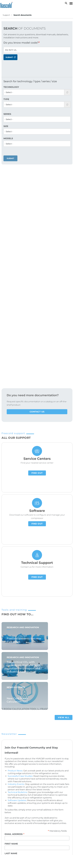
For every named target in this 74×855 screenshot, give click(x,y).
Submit (10, 57)
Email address (14, 628)
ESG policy (33, 821)
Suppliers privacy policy (16, 821)
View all (63, 512)
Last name (11, 648)
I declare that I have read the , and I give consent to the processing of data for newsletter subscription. (36, 675)
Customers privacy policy (47, 815)
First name (11, 638)
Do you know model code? (20, 42)
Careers (9, 755)
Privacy (9, 660)
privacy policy (46, 672)
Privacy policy (27, 815)
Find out (37, 267)
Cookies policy (12, 815)
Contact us (37, 206)
